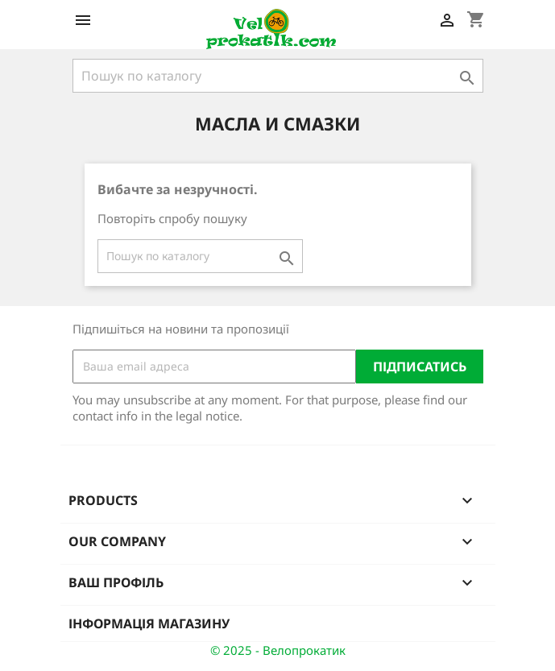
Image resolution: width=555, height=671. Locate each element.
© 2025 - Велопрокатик (278, 650)
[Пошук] (277, 76)
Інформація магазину (149, 623)
